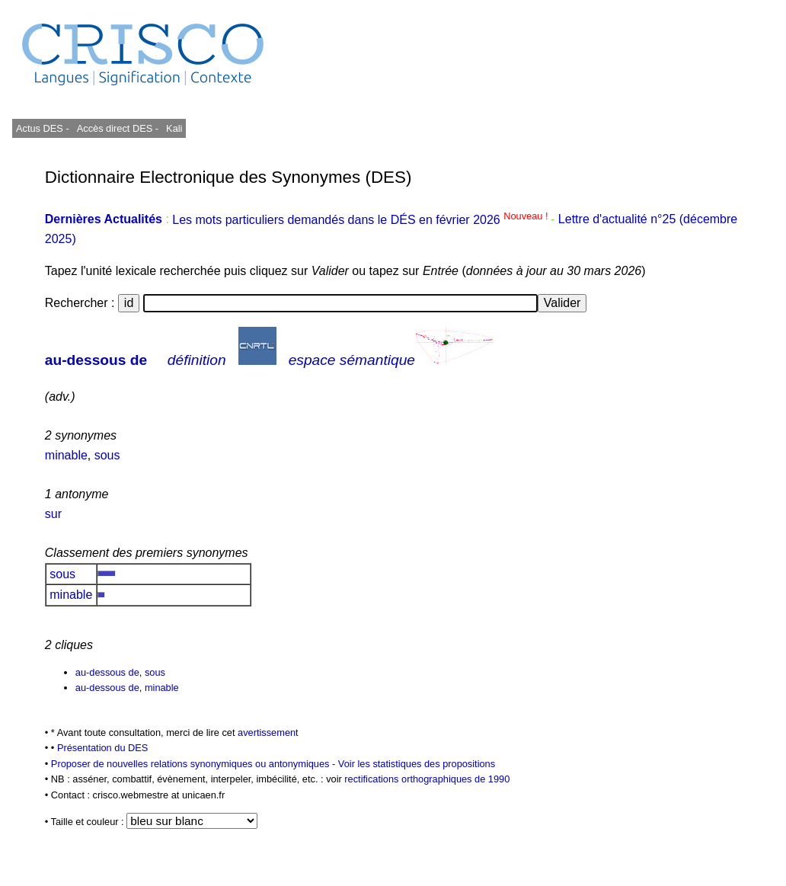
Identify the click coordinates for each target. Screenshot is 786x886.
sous (107, 455)
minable (66, 455)
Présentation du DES (103, 747)
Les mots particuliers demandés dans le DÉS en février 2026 (361, 219)
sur (53, 513)
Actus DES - (42, 128)
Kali (174, 128)
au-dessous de (96, 360)
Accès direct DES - (117, 128)
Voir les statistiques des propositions (416, 763)
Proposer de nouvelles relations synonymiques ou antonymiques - (194, 763)
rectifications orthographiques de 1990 (427, 779)
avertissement (268, 732)
